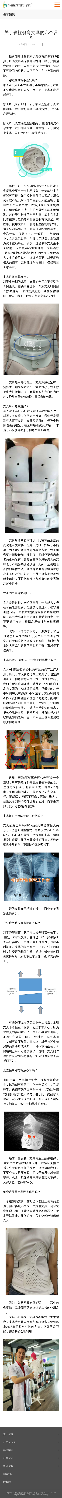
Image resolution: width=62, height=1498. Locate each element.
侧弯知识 (8, 1474)
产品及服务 (31, 1442)
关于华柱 (31, 1434)
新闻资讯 (31, 1458)
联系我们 (8, 1482)
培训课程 (31, 1466)
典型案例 (31, 1450)
